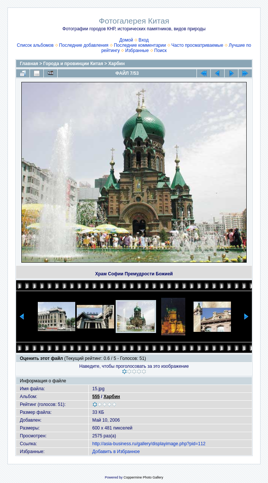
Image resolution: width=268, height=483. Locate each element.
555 (96, 396)
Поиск (160, 50)
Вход (143, 40)
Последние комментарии (140, 45)
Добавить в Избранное (116, 451)
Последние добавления (84, 45)
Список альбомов (35, 45)
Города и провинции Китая (73, 63)
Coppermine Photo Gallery (143, 477)
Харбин (116, 63)
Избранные (137, 50)
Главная (29, 63)
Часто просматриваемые (197, 45)
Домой (126, 40)
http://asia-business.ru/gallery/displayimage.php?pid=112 (149, 443)
